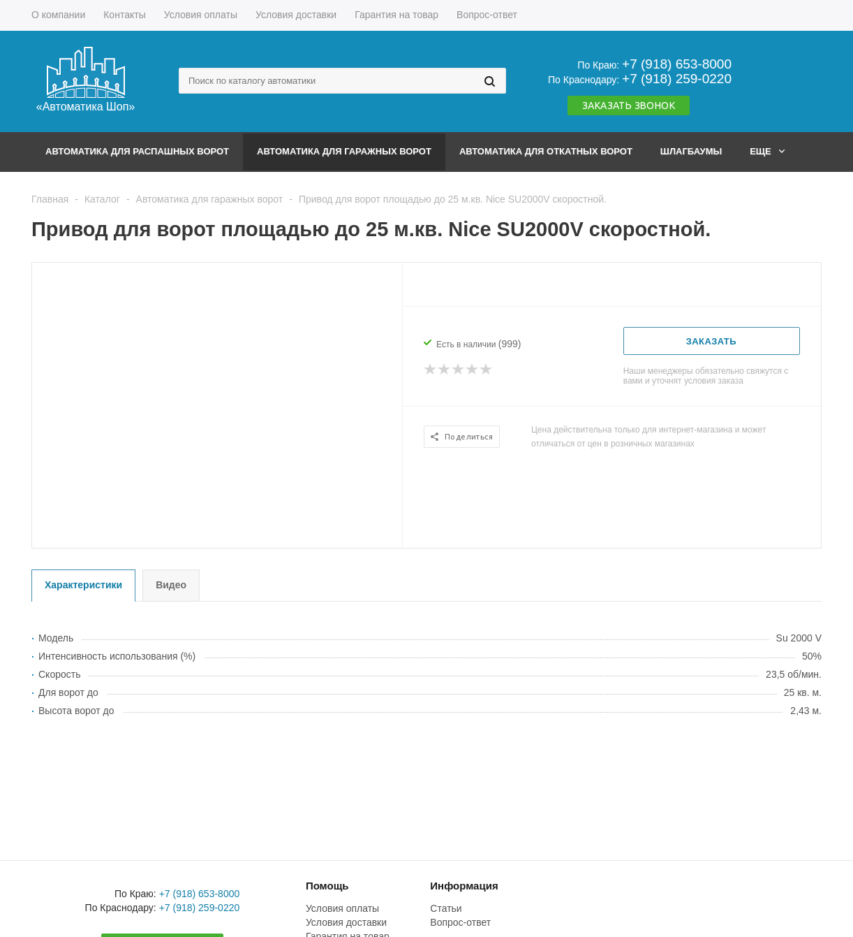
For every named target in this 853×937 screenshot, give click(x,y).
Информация (464, 886)
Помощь (327, 886)
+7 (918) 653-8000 (677, 64)
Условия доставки (346, 922)
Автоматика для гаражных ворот (344, 151)
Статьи (445, 908)
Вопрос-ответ (460, 922)
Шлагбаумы (691, 151)
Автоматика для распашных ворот (137, 151)
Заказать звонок (628, 105)
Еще (767, 151)
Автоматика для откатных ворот (545, 151)
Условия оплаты (342, 908)
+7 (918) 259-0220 (677, 78)
